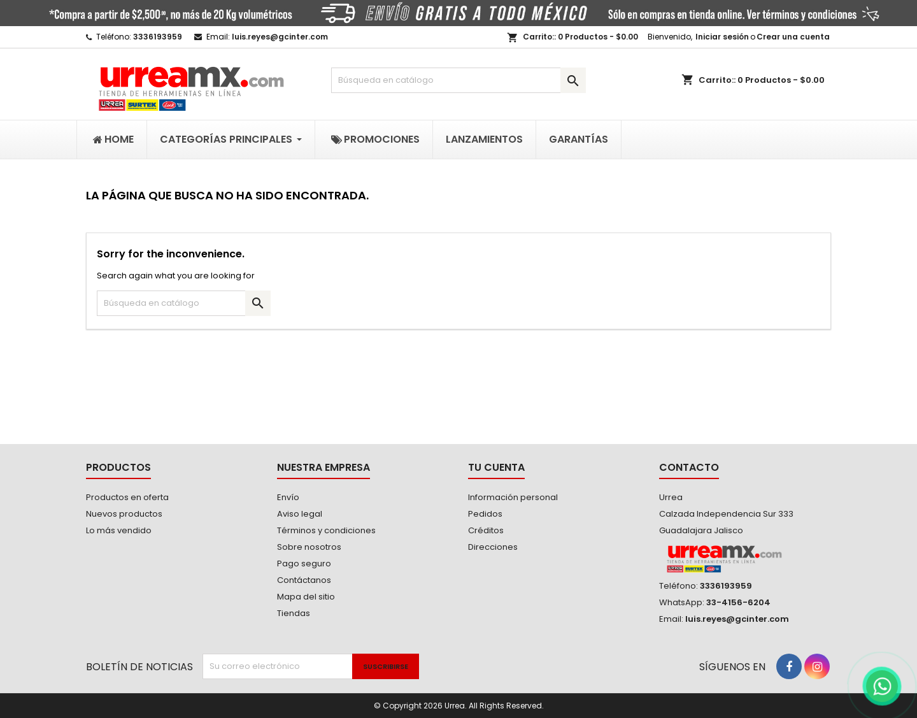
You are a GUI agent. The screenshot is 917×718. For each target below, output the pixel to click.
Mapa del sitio (306, 597)
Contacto (689, 467)
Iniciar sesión (722, 36)
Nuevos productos (124, 514)
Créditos (486, 530)
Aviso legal (299, 514)
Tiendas (293, 613)
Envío (288, 497)
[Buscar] (458, 80)
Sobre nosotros (309, 547)
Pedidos (485, 514)
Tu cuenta (496, 467)
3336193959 (157, 36)
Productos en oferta (127, 497)
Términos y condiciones (326, 530)
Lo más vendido (119, 530)
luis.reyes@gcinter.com (280, 36)
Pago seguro (304, 563)
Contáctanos (304, 580)
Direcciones (493, 547)
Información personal (513, 497)
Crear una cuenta (793, 36)
